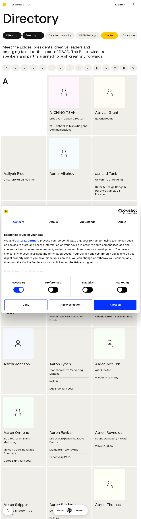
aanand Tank (106, 173)
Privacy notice (57, 450)
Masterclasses (12, 455)
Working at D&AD (59, 416)
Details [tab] (53, 221)
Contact (99, 416)
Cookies (53, 446)
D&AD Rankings (87, 35)
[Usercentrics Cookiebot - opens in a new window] (121, 211)
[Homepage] (69, 510)
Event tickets (11, 459)
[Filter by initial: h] (69, 67)
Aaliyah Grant (107, 112)
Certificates (11, 450)
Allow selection (71, 304)
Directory (33, 35)
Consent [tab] (18, 221)
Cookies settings (18, 498)
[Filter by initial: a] (6, 67)
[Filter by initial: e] (42, 67)
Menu (60, 510)
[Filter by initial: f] (51, 67)
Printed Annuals (13, 446)
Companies (129, 35)
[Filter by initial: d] (33, 67)
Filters (12, 35)
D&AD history (11, 416)
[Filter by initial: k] (96, 67)
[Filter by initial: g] (60, 67)
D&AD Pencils (11, 442)
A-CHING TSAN (62, 112)
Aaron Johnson (17, 364)
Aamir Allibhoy (61, 173)
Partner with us (58, 420)
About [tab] (122, 221)
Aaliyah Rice (14, 173)
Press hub (100, 420)
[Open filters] (8, 510)
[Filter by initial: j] (87, 67)
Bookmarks (101, 450)
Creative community (60, 35)
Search (79, 510)
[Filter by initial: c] (24, 67)
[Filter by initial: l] (106, 67)
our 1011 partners (27, 240)
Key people (9, 420)
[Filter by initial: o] (133, 67)
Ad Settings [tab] (87, 221)
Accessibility (56, 455)
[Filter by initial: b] (15, 67)
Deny (25, 304)
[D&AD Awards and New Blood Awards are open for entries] (21, 4)
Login (97, 442)
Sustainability (11, 424)
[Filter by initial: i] (78, 67)
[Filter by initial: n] (124, 67)
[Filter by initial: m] (115, 67)
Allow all (115, 304)
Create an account (106, 446)
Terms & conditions (61, 442)
